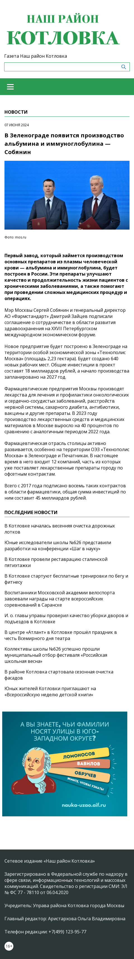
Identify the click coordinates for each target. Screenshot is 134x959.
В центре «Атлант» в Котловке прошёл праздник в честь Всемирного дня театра (60, 635)
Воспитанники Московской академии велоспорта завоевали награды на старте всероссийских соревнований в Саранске (59, 599)
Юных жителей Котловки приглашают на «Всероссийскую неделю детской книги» (50, 691)
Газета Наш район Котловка (35, 56)
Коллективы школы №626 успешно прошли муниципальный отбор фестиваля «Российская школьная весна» (55, 655)
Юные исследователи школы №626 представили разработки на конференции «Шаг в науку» (57, 545)
